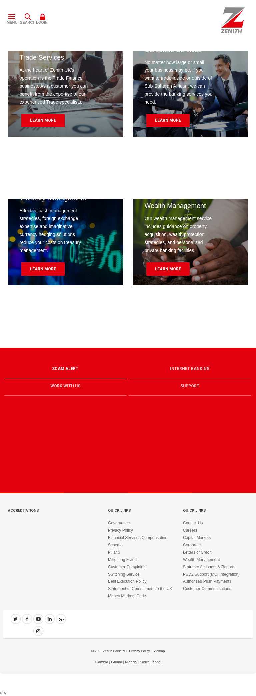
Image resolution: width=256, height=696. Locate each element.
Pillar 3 (114, 552)
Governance (119, 523)
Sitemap (159, 651)
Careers (190, 530)
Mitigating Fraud (122, 559)
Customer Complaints (127, 567)
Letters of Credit (197, 552)
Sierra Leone (150, 662)
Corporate (192, 545)
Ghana (116, 662)
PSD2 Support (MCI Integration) (211, 574)
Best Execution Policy (127, 581)
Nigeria (131, 662)
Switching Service (124, 574)
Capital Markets (197, 537)
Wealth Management (201, 559)
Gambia (101, 662)
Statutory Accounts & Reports (209, 567)
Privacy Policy (120, 530)
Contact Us (193, 523)
